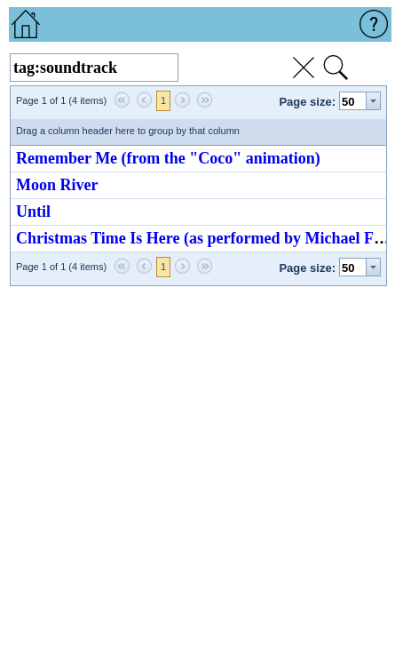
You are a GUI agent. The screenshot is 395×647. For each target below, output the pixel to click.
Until (33, 211)
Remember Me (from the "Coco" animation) (168, 158)
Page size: (307, 101)
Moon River (57, 185)
